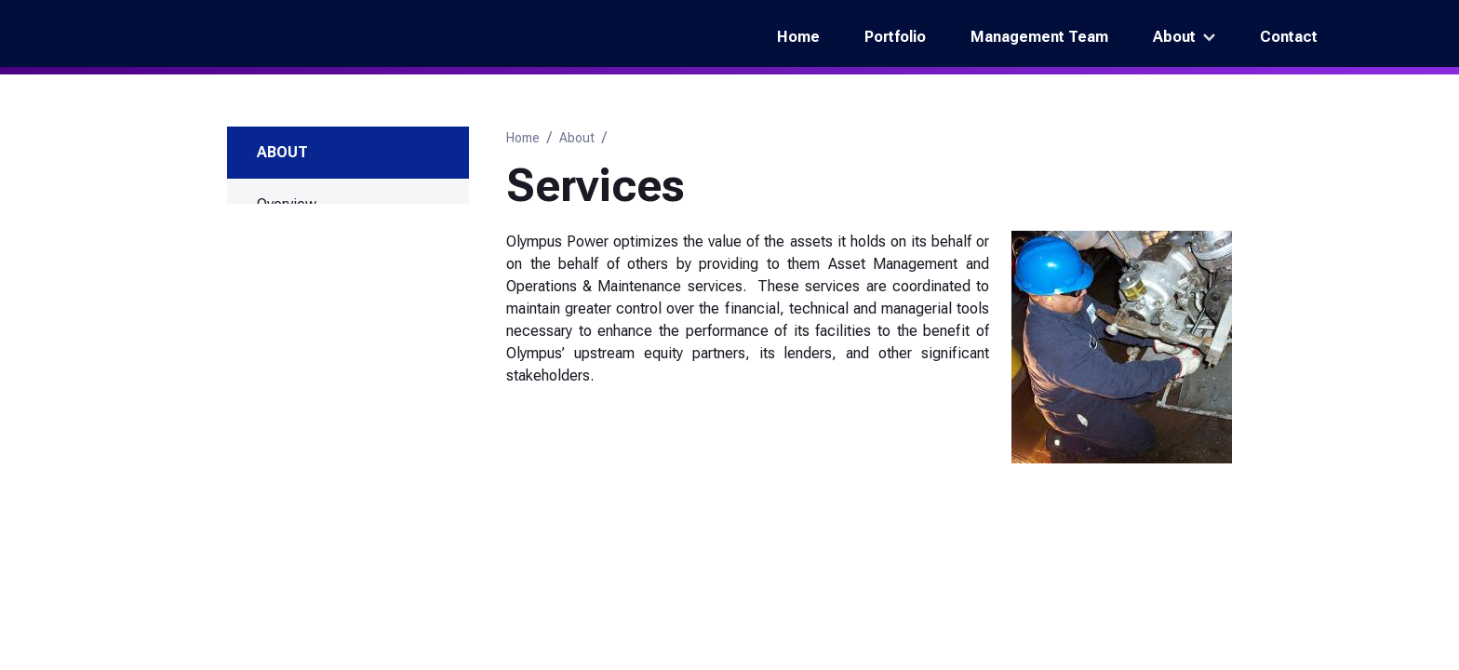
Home (798, 37)
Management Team (1039, 37)
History (279, 234)
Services (288, 264)
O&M (288, 331)
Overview (286, 204)
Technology (295, 398)
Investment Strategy (321, 368)
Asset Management (334, 301)
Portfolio (895, 37)
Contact (1289, 37)
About (1174, 37)
